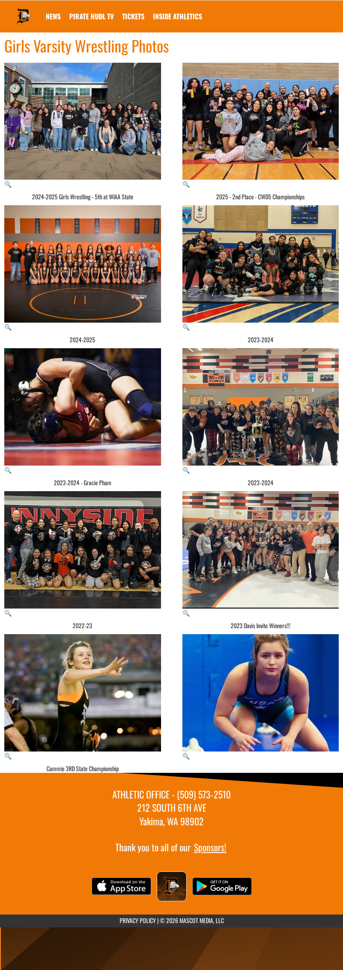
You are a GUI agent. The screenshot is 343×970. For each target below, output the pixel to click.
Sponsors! (210, 847)
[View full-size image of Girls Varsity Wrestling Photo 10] (260, 697)
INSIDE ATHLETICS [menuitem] (177, 16)
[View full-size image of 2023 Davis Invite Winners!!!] (260, 554)
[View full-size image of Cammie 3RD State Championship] (82, 697)
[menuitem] (53, 16)
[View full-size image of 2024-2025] (82, 268)
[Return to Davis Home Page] (23, 11)
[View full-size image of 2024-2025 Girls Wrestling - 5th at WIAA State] (82, 126)
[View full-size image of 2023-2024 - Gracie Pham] (82, 411)
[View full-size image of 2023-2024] (260, 268)
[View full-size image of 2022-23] (82, 554)
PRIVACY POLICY (138, 920)
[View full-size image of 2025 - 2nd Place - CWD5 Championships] (260, 126)
